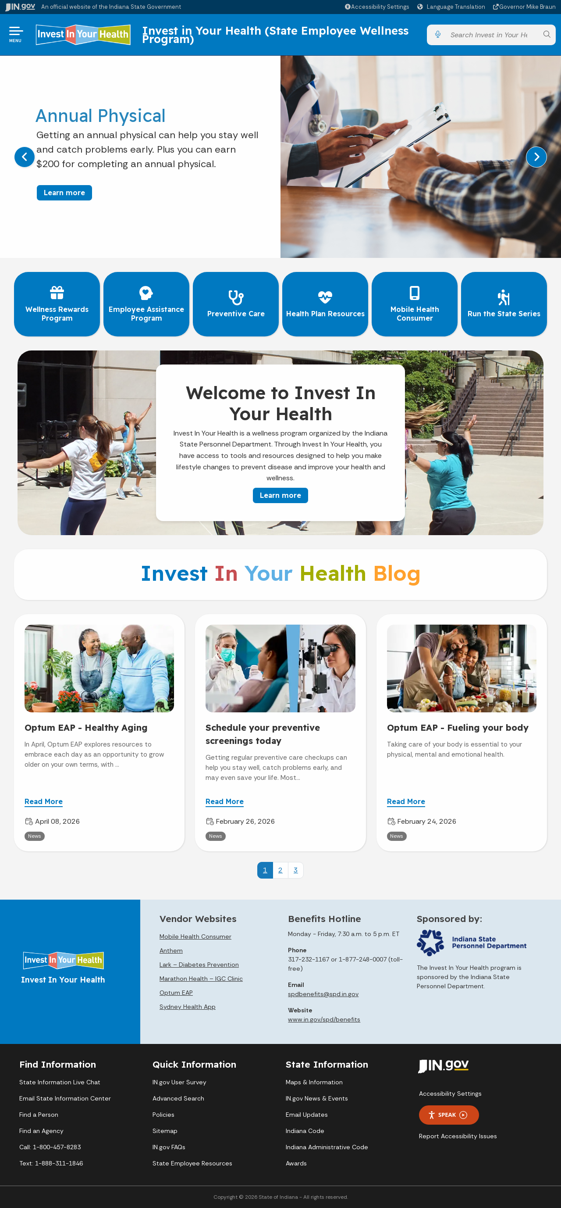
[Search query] (492, 34)
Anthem (171, 950)
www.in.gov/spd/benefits (324, 1019)
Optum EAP (176, 993)
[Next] (536, 157)
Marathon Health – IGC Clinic (201, 979)
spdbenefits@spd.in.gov (323, 993)
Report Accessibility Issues (458, 1136)
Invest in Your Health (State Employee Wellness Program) (275, 34)
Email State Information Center (65, 1098)
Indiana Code (305, 1131)
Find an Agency (41, 1131)
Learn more (64, 192)
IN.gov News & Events (317, 1098)
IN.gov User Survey (179, 1082)
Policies (163, 1115)
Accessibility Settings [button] (450, 1093)
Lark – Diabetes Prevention (199, 965)
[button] (376, 7)
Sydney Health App (188, 1007)
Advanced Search (178, 1098)
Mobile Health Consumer (195, 936)
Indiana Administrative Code (327, 1147)
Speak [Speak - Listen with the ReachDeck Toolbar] (447, 1115)
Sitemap (165, 1131)
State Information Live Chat (59, 1082)
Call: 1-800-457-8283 (50, 1147)
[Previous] (24, 157)
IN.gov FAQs (169, 1147)
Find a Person (38, 1115)
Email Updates (307, 1115)
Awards (296, 1163)
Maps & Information (314, 1082)
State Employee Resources (192, 1163)
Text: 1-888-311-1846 (51, 1163)
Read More (44, 801)
